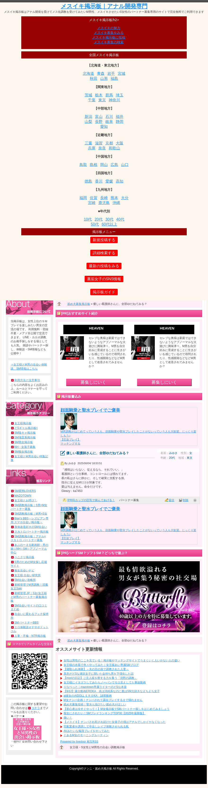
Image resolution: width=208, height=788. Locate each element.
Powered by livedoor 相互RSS (79, 741)
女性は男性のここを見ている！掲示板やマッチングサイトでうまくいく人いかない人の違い (122, 660)
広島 (114, 165)
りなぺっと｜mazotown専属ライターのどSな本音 (95, 687)
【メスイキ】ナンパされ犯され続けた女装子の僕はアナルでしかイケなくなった (115, 722)
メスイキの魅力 (108, 28)
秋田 (93, 78)
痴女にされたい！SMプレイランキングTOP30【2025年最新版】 (105, 713)
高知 (119, 181)
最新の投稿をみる (104, 266)
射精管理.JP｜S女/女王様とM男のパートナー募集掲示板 (29, 597)
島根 (93, 165)
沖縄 (116, 203)
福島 (114, 78)
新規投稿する (104, 240)
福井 (119, 117)
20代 (99, 219)
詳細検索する (104, 253)
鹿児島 (104, 203)
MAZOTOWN (22, 495)
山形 (104, 78)
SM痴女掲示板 (23, 451)
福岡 (83, 198)
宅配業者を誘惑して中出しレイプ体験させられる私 (96, 726)
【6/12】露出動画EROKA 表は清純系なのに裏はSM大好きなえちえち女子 (112, 691)
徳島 (88, 181)
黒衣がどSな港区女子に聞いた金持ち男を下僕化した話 (99, 673)
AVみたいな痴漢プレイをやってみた (87, 731)
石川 (109, 117)
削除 (185, 500)
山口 (125, 165)
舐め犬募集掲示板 (78, 304)
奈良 (102, 148)
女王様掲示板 (22, 423)
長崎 (104, 198)
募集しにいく (93, 382)
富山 (99, 117)
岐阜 (109, 122)
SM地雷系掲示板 (25, 437)
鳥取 (83, 165)
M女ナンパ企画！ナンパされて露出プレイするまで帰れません (103, 700)
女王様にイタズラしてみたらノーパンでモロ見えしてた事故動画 (105, 682)
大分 (125, 198)
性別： (185, 453)
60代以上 (109, 224)
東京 (102, 100)
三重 (88, 143)
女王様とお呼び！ (25, 500)
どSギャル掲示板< (26, 428)
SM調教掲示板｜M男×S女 (30, 513)
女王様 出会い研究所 (27, 575)
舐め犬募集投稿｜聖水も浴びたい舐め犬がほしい (95, 704)
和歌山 (114, 148)
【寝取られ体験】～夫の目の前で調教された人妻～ (96, 669)
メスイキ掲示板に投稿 (108, 37)
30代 (109, 219)
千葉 (91, 100)
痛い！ (68, 717)
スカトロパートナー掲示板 (31, 531)
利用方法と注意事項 (27, 380)
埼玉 (119, 95)
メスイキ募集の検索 (109, 42)
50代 (95, 224)
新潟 (88, 117)
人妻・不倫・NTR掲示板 (30, 635)
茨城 (88, 95)
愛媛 (109, 181)
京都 (109, 143)
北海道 (88, 73)
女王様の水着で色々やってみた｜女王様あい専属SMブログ (101, 665)
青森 (100, 73)
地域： (182, 457)
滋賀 (99, 143)
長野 (99, 122)
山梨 (88, 122)
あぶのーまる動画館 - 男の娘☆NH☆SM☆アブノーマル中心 (29, 548)
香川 (99, 181)
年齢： (164, 457)
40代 (120, 219)
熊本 (114, 198)
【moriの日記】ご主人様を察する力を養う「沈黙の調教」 (100, 678)
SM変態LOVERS (25, 491)
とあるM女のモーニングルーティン (86, 735)
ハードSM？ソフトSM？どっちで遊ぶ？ (98, 553)
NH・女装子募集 (24, 447)
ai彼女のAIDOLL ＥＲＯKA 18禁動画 (88, 695)
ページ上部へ (195, 500)
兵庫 (91, 148)
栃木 (99, 95)
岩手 (111, 73)
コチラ (35, 708)
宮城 (121, 73)
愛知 (104, 127)
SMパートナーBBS (26, 622)
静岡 (119, 122)
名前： (164, 453)
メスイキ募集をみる (109, 33)
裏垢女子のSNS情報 (104, 279)
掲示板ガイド (104, 292)
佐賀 (93, 198)
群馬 (109, 95)
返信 (171, 500)
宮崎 (91, 203)
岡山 (104, 165)
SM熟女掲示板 (23, 442)
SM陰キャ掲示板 (25, 432)
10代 (88, 219)
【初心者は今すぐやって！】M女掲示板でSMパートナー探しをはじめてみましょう (116, 709)
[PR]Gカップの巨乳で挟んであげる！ (91, 500)
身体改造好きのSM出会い (30, 527)
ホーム (61, 305)
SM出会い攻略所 (25, 580)
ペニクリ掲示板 (24, 557)
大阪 (119, 143)
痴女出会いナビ (24, 570)
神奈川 (114, 100)
